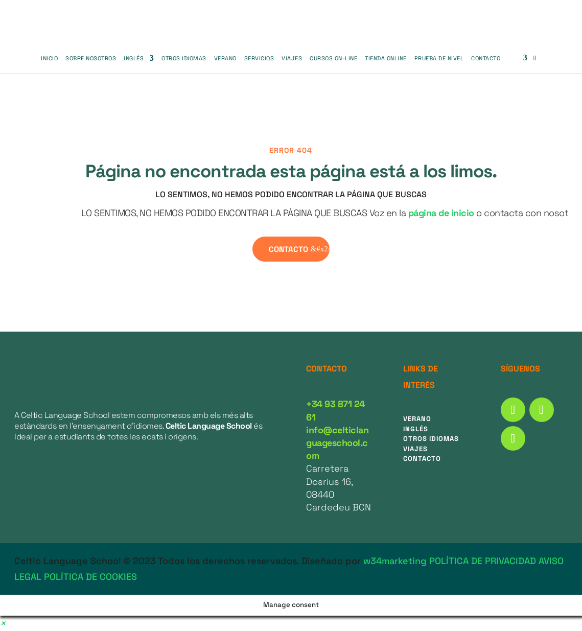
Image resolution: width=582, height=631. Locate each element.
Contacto (485, 58)
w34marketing (395, 561)
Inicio (49, 58)
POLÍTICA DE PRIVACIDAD (482, 561)
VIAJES (292, 58)
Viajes (415, 449)
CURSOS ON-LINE (333, 58)
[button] (3, 623)
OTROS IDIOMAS (183, 58)
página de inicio (441, 213)
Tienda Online (386, 58)
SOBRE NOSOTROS (90, 58)
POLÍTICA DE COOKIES (90, 576)
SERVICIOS (259, 58)
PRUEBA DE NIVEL (439, 58)
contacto (288, 249)
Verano (225, 58)
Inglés (134, 58)
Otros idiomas (431, 438)
